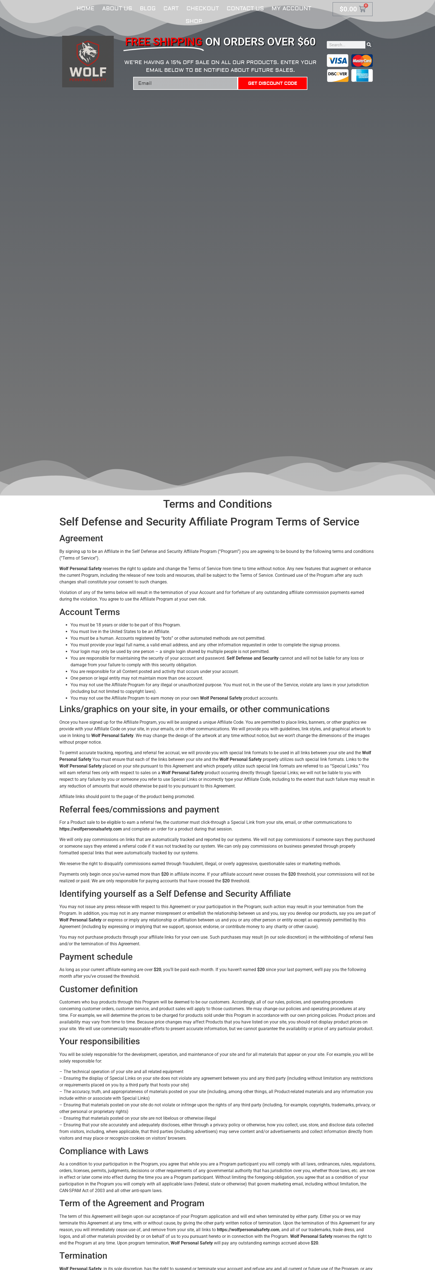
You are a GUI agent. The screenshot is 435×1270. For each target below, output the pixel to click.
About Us (117, 8)
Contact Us (245, 8)
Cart (171, 8)
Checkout (202, 8)
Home (85, 8)
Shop (194, 21)
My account (291, 8)
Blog (148, 8)
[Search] (369, 45)
